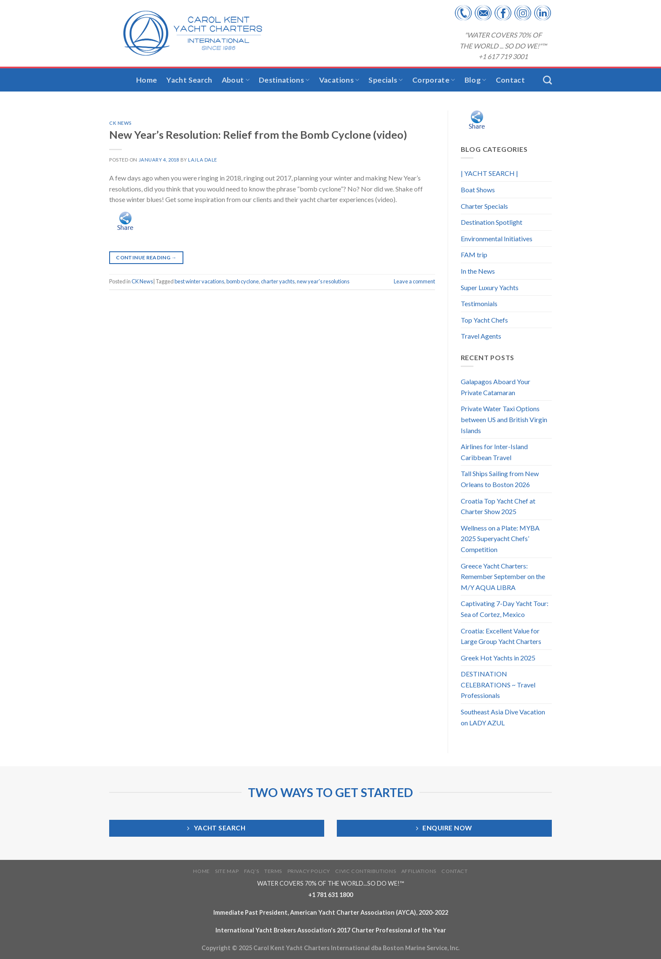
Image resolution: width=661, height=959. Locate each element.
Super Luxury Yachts (490, 287)
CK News (120, 123)
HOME (201, 871)
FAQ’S (251, 871)
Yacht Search (189, 79)
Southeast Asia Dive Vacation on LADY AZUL (503, 717)
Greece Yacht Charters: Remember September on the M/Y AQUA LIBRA (503, 576)
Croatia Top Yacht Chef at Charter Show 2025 (498, 506)
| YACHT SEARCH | (489, 173)
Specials (385, 79)
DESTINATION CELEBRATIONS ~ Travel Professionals (498, 684)
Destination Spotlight (491, 222)
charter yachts (278, 281)
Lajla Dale (202, 159)
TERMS (273, 871)
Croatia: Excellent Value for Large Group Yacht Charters (501, 636)
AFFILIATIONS (418, 871)
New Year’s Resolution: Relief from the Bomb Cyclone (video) (258, 134)
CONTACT (454, 871)
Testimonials (479, 303)
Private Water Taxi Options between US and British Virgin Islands (504, 419)
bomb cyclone (242, 281)
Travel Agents (481, 336)
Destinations (284, 79)
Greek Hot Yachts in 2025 (498, 658)
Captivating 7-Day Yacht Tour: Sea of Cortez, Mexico (504, 608)
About (236, 79)
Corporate (433, 79)
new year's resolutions (323, 281)
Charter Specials (484, 206)
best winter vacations (199, 281)
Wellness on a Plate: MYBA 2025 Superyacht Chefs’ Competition (500, 538)
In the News (478, 271)
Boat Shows (478, 190)
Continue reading (146, 257)
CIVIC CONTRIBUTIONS (365, 871)
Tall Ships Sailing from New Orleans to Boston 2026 (500, 478)
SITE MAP (227, 871)
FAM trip (474, 255)
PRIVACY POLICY (309, 871)
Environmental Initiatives (496, 238)
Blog (475, 79)
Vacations (339, 79)
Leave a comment (414, 281)
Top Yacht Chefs (484, 320)
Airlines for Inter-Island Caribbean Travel (494, 451)
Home (146, 79)
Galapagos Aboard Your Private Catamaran (495, 386)
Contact (510, 79)
